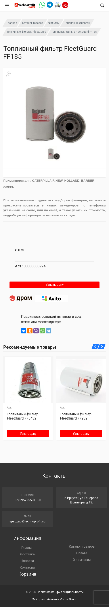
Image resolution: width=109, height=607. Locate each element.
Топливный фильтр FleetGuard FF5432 (22, 416)
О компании (82, 560)
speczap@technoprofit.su (28, 521)
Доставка (27, 554)
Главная (12, 23)
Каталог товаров (32, 23)
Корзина (27, 574)
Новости (27, 561)
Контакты (27, 567)
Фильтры (53, 23)
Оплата (81, 553)
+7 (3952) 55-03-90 (27, 500)
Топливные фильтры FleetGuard (26, 31)
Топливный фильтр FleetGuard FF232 (76, 416)
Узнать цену (55, 284)
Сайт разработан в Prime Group (54, 599)
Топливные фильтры (77, 23)
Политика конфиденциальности (60, 592)
